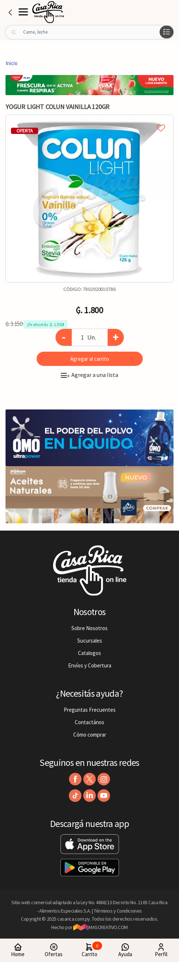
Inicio (11, 63)
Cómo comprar (89, 734)
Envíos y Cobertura (89, 665)
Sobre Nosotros (89, 628)
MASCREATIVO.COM (100, 927)
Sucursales (89, 640)
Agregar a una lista (89, 374)
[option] (89, 198)
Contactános (89, 722)
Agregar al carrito (89, 358)
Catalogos (89, 653)
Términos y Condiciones (118, 910)
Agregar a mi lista (89, 119)
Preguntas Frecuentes (90, 709)
